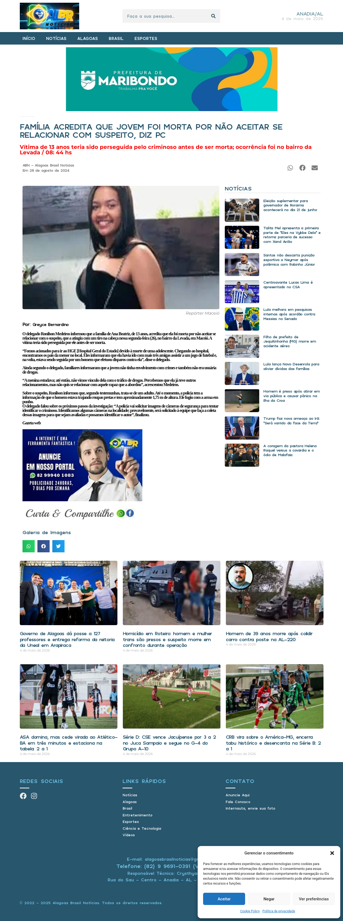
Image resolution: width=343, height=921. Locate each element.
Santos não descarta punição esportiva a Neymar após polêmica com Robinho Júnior (289, 260)
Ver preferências (314, 899)
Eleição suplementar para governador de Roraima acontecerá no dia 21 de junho (290, 205)
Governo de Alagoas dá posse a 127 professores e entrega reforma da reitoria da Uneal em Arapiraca (67, 639)
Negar (269, 899)
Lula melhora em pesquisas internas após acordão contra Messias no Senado (289, 314)
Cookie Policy (250, 911)
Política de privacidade (278, 911)
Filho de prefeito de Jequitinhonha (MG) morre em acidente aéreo (289, 341)
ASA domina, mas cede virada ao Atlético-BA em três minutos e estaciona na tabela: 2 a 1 (68, 742)
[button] (332, 853)
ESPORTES (145, 38)
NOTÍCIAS (56, 38)
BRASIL (116, 38)
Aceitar (224, 899)
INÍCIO (29, 38)
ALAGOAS (87, 38)
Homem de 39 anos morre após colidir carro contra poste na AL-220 (269, 636)
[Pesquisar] (213, 16)
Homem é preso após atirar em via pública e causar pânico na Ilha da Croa (291, 396)
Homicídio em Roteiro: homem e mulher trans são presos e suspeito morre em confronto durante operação (167, 639)
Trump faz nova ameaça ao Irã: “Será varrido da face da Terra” (291, 420)
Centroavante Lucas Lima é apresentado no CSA (287, 284)
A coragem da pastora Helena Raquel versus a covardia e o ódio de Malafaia (289, 450)
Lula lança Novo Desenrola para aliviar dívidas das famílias (291, 366)
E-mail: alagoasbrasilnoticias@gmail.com (171, 859)
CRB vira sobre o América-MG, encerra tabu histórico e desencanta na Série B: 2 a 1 (273, 742)
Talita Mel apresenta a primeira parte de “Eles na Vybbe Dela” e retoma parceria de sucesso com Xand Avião (291, 234)
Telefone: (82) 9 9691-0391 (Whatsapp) (171, 866)
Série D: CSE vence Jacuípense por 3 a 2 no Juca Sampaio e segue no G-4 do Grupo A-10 (169, 742)
